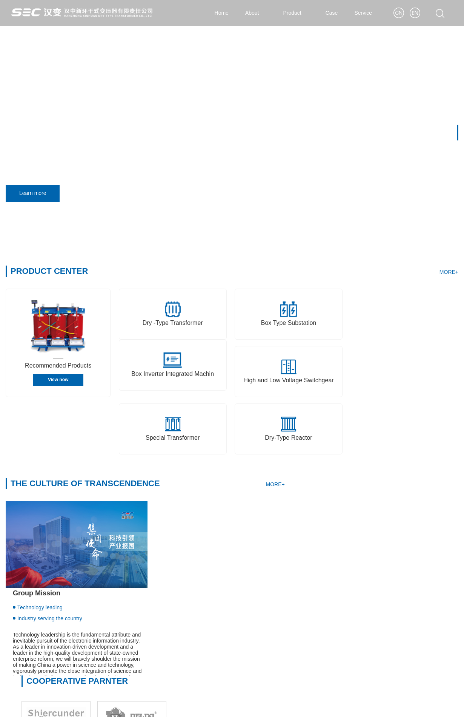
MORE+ (448, 272)
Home (221, 13)
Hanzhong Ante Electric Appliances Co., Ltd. (57, 661)
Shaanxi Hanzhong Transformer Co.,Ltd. (53, 625)
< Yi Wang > (444, 703)
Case (332, 13)
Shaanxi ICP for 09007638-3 (222, 703)
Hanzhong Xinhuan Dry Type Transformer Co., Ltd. (65, 637)
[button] (457, 133)
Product (296, 13)
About (256, 13)
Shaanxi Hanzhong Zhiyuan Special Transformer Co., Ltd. (73, 649)
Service (366, 13)
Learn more (35, 193)
